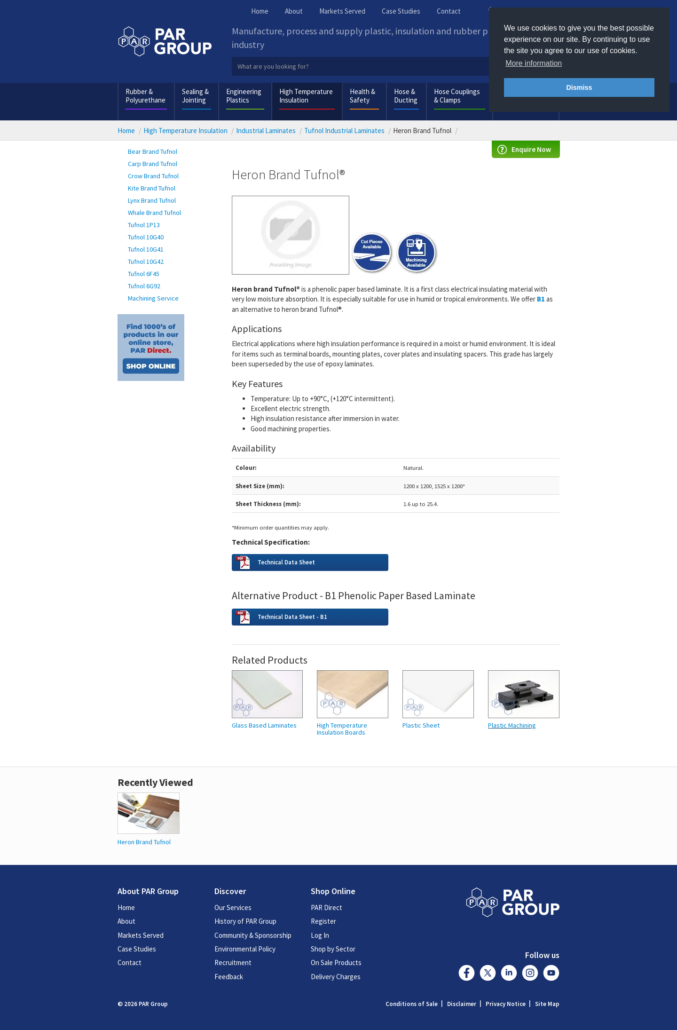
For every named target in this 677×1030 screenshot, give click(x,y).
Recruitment (233, 962)
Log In (320, 935)
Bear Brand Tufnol (152, 151)
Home (259, 11)
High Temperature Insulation (306, 95)
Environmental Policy (245, 948)
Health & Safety (362, 95)
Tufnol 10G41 (146, 249)
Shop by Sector (333, 948)
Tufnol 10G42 (146, 261)
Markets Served (342, 11)
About (294, 11)
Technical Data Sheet (286, 562)
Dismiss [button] (579, 87)
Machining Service (153, 298)
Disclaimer (461, 1004)
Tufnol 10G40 (146, 237)
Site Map (547, 1004)
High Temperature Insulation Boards (342, 729)
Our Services (233, 907)
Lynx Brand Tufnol (152, 200)
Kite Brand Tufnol (151, 188)
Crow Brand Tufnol (153, 176)
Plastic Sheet (421, 725)
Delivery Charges (336, 976)
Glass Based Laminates (264, 725)
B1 (541, 298)
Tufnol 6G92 (144, 286)
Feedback (228, 976)
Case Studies (401, 11)
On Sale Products (336, 962)
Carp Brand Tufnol (152, 163)
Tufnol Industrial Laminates (344, 130)
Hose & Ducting (405, 95)
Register (323, 921)
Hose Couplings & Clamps (457, 95)
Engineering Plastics (243, 95)
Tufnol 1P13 (144, 225)
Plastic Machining (512, 725)
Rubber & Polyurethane (145, 95)
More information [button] (533, 63)
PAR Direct (326, 907)
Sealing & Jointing (195, 95)
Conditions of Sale (412, 1004)
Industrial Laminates (266, 130)
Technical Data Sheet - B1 (292, 616)
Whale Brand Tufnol (154, 212)
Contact (449, 11)
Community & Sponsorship (252, 935)
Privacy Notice (506, 1004)
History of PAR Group (245, 921)
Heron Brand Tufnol (144, 842)
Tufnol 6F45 (143, 273)
